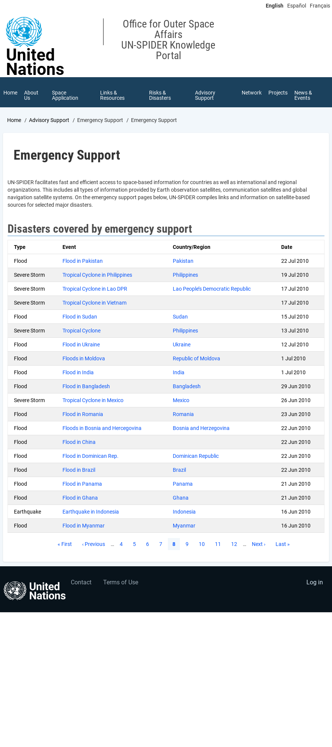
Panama (183, 484)
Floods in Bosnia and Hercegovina (102, 428)
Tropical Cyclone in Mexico (92, 400)
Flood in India (78, 372)
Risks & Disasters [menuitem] (160, 95)
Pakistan (183, 261)
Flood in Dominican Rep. (90, 456)
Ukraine (181, 344)
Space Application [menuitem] (65, 95)
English (274, 6)
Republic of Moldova (196, 358)
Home (14, 120)
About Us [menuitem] (31, 95)
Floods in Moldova (83, 358)
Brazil (179, 470)
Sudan (180, 317)
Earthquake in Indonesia (90, 512)
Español (296, 6)
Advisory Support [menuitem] (205, 95)
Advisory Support (49, 120)
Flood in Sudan (79, 317)
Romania (183, 414)
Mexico (181, 400)
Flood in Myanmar (83, 526)
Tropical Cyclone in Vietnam (94, 303)
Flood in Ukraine (81, 344)
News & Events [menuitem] (303, 95)
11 (220, 543)
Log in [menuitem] (314, 582)
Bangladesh (187, 386)
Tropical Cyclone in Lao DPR (94, 289)
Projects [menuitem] (278, 93)
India (178, 372)
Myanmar (184, 526)
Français (320, 6)
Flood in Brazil (78, 470)
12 (236, 543)
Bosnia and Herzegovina (201, 428)
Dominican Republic (196, 456)
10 (204, 543)
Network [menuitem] (252, 93)
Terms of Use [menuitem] (120, 582)
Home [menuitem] (10, 93)
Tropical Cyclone (81, 331)
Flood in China (79, 442)
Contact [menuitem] (81, 582)
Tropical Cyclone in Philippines (97, 275)
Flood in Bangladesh (86, 386)
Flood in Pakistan (82, 261)
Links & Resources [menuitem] (112, 95)
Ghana (181, 498)
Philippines (185, 275)
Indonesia (184, 512)
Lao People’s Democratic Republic (212, 289)
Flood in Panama (82, 484)
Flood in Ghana (80, 498)
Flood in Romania (82, 414)
